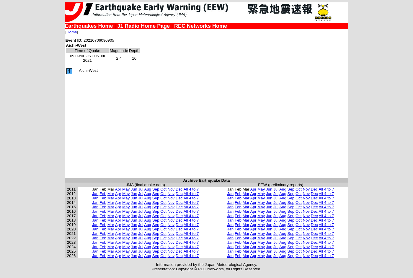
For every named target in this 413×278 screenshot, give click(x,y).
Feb (102, 193)
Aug (147, 189)
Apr (118, 189)
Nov (171, 189)
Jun (134, 189)
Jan (95, 193)
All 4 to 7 (191, 189)
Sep (155, 189)
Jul (140, 189)
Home (71, 32)
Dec (179, 189)
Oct (163, 189)
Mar (110, 193)
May (126, 189)
